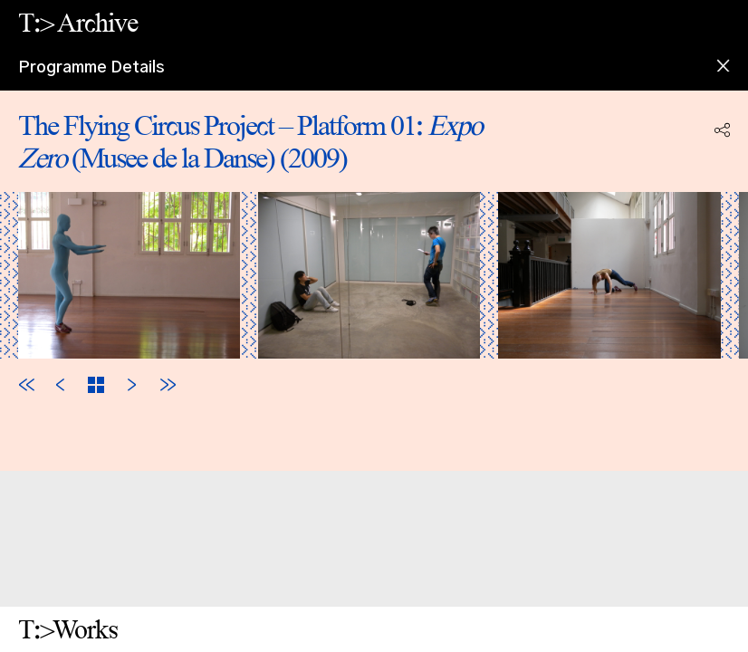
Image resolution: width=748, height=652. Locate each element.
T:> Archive (78, 22)
